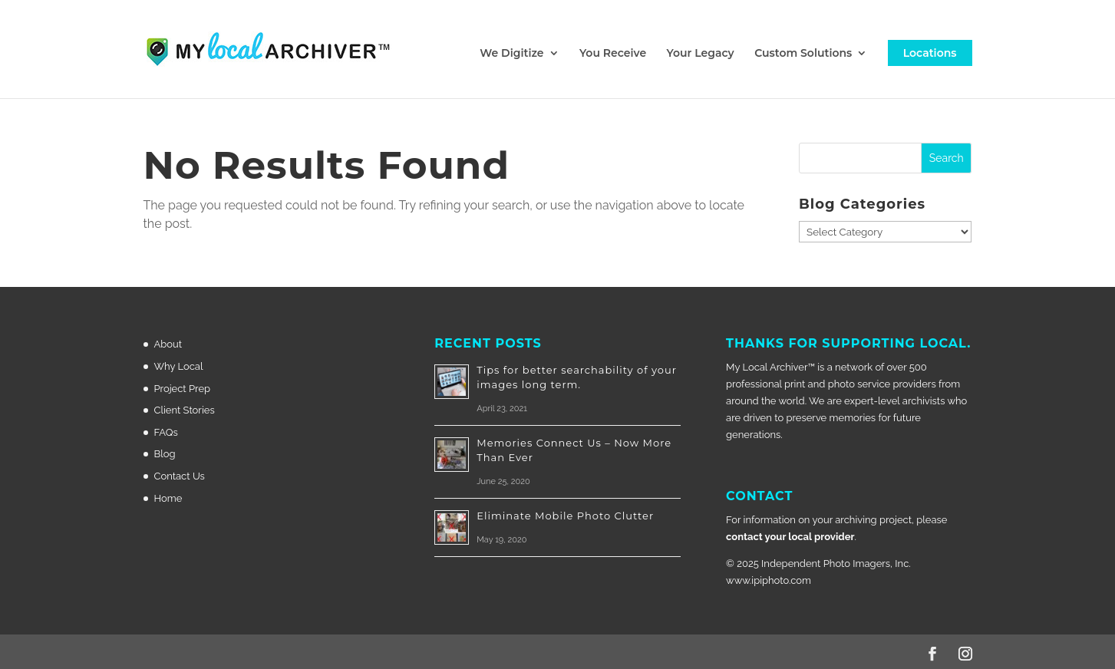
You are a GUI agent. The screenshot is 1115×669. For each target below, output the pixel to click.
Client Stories (184, 410)
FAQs (166, 432)
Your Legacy (700, 54)
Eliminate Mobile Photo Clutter (565, 515)
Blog (165, 454)
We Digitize (511, 54)
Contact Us (179, 476)
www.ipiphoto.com (768, 580)
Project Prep (182, 388)
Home (168, 498)
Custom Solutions (803, 54)
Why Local (178, 366)
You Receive (612, 54)
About (168, 344)
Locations (930, 53)
